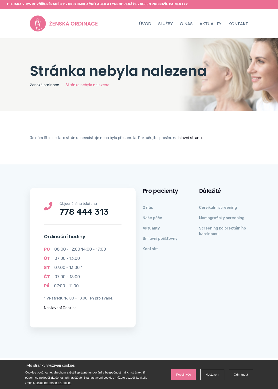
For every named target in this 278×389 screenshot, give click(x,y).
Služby (165, 24)
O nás (186, 24)
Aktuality (211, 24)
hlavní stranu (190, 138)
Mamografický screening (221, 218)
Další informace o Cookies (53, 383)
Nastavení (212, 374)
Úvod (145, 24)
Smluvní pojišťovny (160, 238)
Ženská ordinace (44, 85)
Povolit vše (183, 374)
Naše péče (152, 218)
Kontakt (238, 24)
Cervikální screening (218, 207)
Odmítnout (241, 374)
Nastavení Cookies (60, 308)
